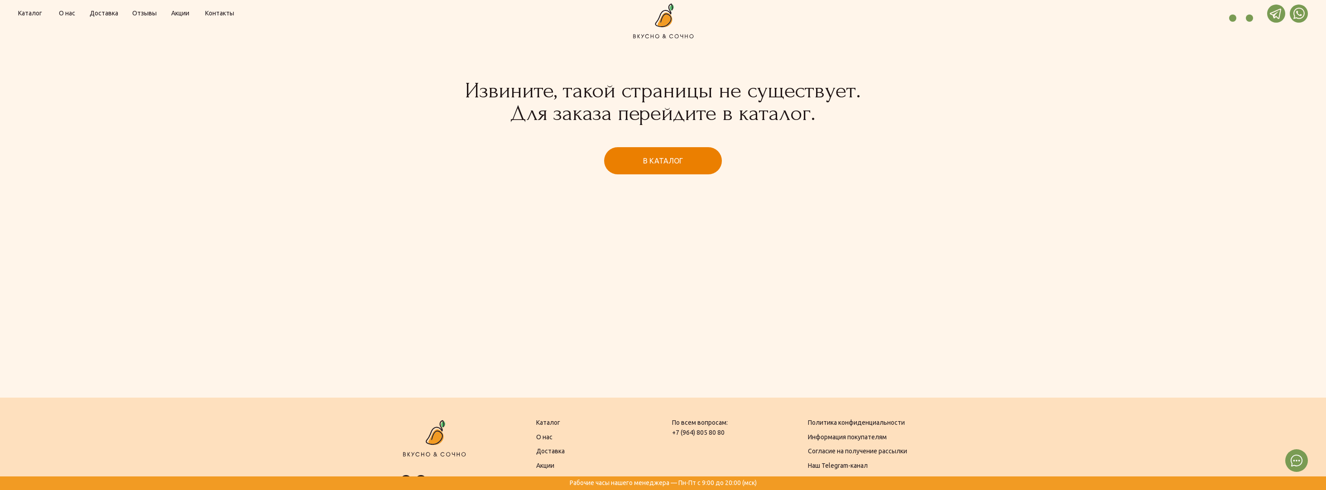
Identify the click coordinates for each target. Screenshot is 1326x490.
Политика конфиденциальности (856, 422)
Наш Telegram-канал (838, 465)
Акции (545, 465)
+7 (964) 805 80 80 (698, 432)
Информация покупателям (847, 437)
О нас (544, 437)
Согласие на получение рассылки (857, 451)
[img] (1209, 13)
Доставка (550, 451)
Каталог (548, 422)
